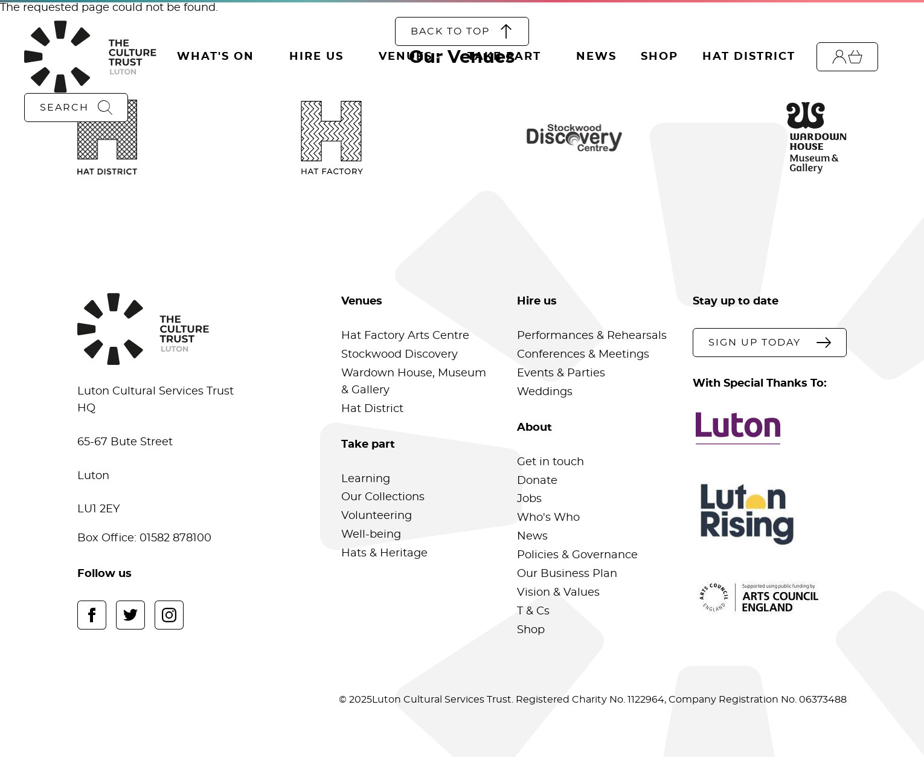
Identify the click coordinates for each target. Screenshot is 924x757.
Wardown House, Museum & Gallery (413, 382)
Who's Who (548, 517)
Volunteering (376, 516)
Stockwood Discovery (399, 354)
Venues (405, 56)
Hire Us (316, 56)
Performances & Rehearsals (592, 335)
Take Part (504, 56)
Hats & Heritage (384, 553)
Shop (659, 56)
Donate (537, 480)
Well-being (371, 534)
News (596, 56)
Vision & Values (558, 592)
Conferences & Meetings (583, 354)
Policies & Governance (577, 555)
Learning (365, 479)
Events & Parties (561, 373)
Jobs (529, 499)
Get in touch (550, 462)
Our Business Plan (567, 574)
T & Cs (533, 611)
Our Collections (383, 497)
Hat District (748, 56)
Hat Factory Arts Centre (405, 335)
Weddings (545, 392)
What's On (215, 56)
